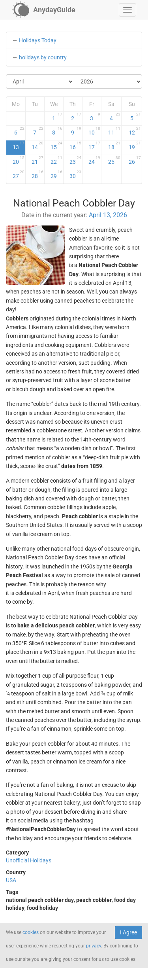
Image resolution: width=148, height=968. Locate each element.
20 (18, 160)
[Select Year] (108, 81)
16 (75, 145)
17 (94, 145)
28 (37, 174)
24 (94, 160)
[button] (127, 10)
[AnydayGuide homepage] (43, 10)
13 (18, 145)
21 (37, 160)
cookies (30, 932)
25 (114, 160)
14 (37, 145)
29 (56, 174)
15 (56, 145)
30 (75, 174)
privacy (93, 946)
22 (56, 160)
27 (18, 174)
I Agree (128, 932)
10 (94, 131)
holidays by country (43, 57)
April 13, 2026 (108, 215)
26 (135, 160)
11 (114, 131)
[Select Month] (40, 81)
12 (135, 131)
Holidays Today (37, 40)
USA (11, 880)
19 (135, 145)
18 (114, 145)
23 (75, 160)
